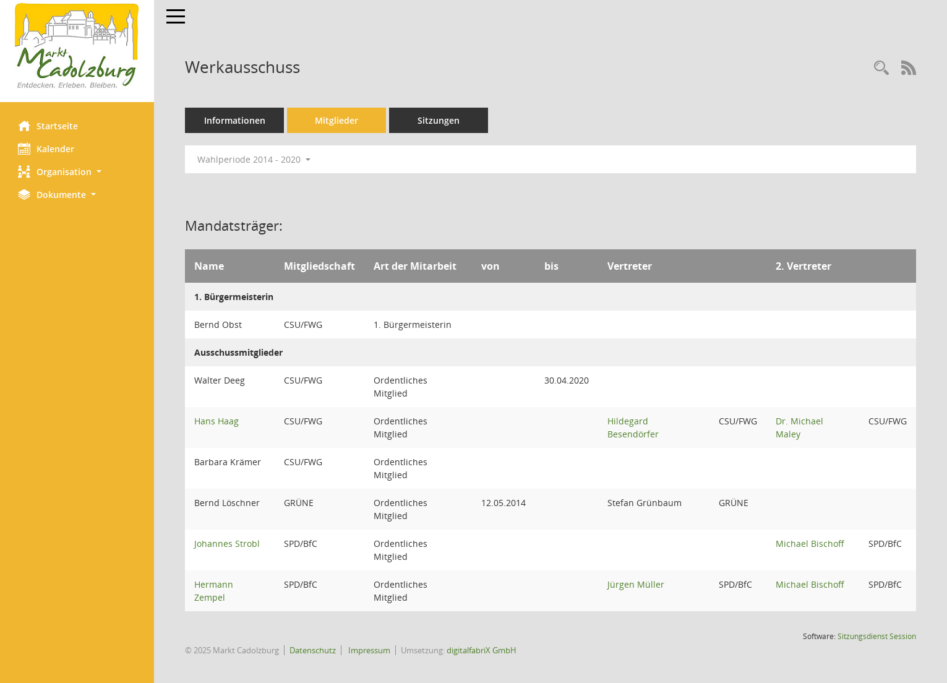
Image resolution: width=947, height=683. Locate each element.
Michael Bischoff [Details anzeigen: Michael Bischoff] (810, 543)
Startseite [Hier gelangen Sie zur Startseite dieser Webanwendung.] (49, 125)
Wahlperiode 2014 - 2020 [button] (254, 159)
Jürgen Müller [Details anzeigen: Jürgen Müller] (636, 584)
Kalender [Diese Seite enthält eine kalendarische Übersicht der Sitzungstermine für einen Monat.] (47, 148)
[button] (77, 171)
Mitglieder (337, 120)
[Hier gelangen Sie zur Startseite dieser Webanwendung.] (77, 46)
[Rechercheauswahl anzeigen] (881, 68)
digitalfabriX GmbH (482, 650)
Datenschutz (313, 650)
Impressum (369, 650)
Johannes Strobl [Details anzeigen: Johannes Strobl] (227, 543)
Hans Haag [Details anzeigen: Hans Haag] (217, 421)
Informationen (235, 120)
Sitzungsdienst (877, 636)
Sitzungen (439, 120)
